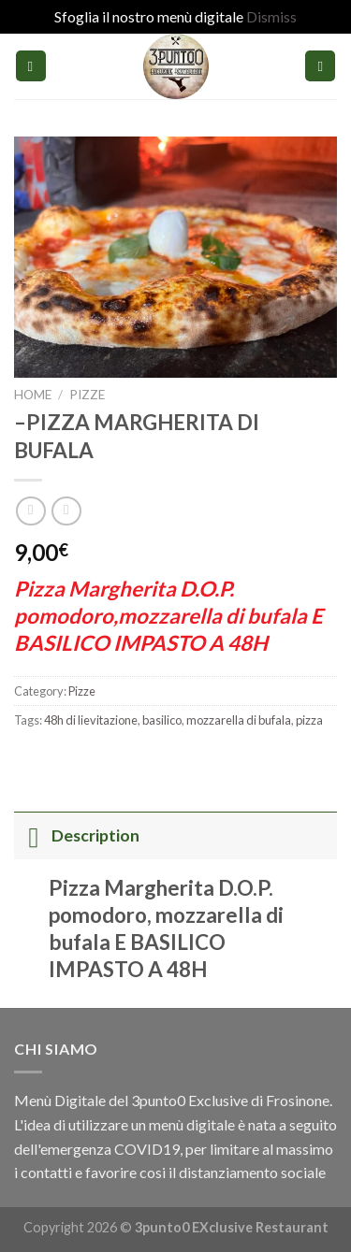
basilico (162, 719)
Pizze (87, 394)
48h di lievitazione (91, 719)
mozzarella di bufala (238, 719)
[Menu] (31, 65)
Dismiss (271, 16)
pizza (309, 719)
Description (76, 835)
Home (32, 394)
